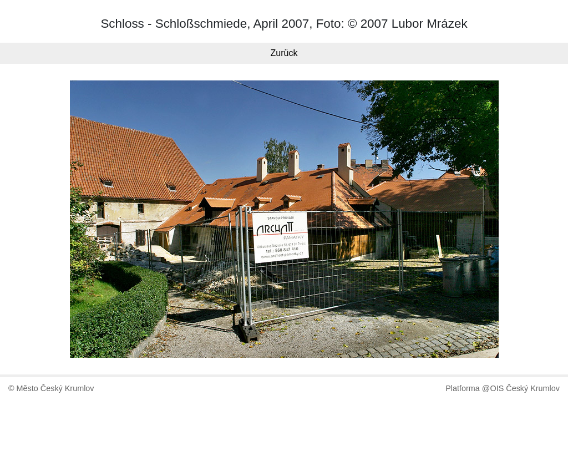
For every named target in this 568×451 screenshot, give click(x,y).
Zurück (284, 53)
